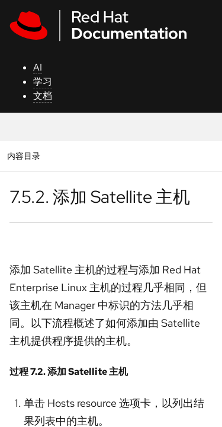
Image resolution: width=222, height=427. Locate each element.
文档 (42, 96)
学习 (42, 81)
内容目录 (23, 155)
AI (37, 67)
